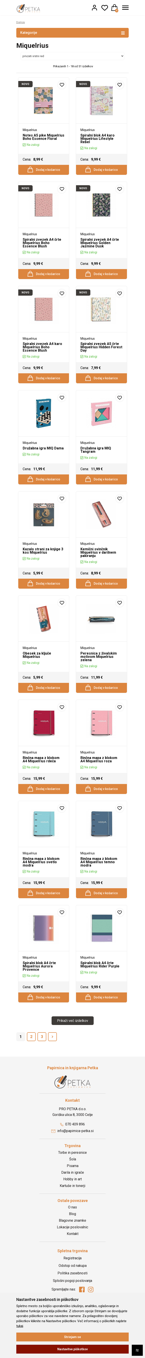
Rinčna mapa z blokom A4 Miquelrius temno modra (98, 883)
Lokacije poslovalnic (72, 1255)
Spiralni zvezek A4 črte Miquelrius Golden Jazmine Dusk (99, 246)
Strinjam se (72, 1337)
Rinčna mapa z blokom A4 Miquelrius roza (98, 778)
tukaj (19, 1326)
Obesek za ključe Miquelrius (37, 670)
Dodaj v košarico (44, 171)
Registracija (72, 1286)
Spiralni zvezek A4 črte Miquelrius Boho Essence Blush (42, 246)
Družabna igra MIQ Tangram (95, 459)
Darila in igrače (72, 1200)
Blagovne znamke (72, 1248)
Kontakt (72, 1262)
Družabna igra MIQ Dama (43, 457)
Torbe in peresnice (72, 1180)
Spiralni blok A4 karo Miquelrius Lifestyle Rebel (97, 138)
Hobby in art (72, 1207)
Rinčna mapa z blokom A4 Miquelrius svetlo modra (41, 883)
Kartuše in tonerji (72, 1214)
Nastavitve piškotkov (72, 1349)
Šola (72, 1187)
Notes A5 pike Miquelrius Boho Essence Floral (43, 137)
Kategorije (72, 32)
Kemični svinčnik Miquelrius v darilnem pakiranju (98, 564)
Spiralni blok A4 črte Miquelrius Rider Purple (99, 989)
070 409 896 (72, 1152)
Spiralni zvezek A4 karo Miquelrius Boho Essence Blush (42, 353)
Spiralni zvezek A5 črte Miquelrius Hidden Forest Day (101, 353)
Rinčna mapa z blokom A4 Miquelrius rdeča (41, 778)
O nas (72, 1235)
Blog (72, 1242)
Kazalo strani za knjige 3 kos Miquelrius (43, 563)
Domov (21, 22)
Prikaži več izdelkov (72, 1048)
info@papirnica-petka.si (72, 1159)
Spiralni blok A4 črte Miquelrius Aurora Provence (39, 991)
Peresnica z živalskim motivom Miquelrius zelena (98, 672)
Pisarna (72, 1194)
